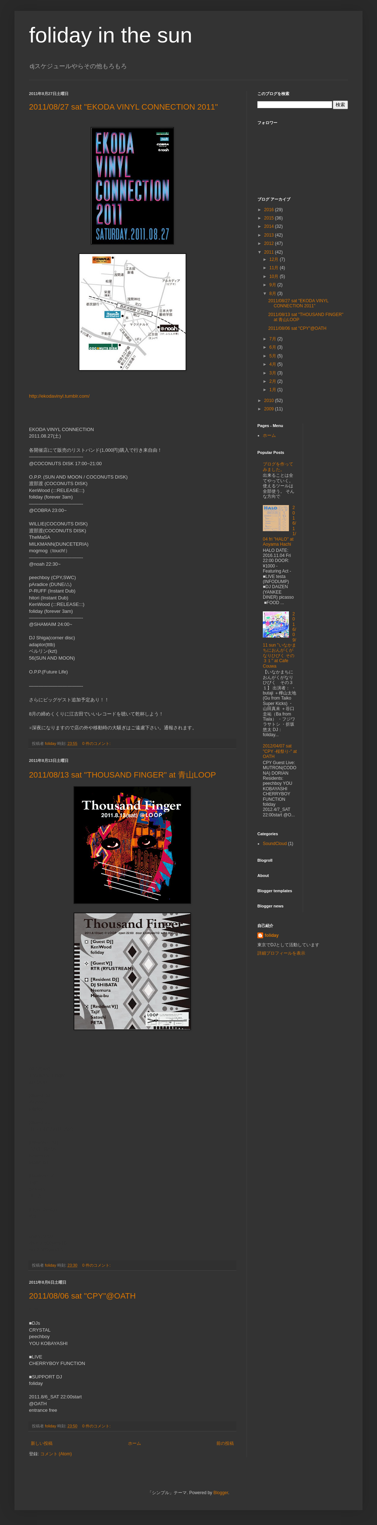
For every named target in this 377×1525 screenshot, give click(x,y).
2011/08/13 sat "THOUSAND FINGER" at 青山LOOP (122, 774)
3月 (273, 373)
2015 (269, 218)
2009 (269, 408)
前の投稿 (225, 1443)
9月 (273, 284)
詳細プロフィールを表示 (281, 953)
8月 (273, 293)
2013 (269, 235)
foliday (272, 935)
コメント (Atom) (56, 1453)
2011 (269, 252)
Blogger (221, 1492)
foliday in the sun (110, 35)
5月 (273, 355)
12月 (274, 259)
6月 (273, 347)
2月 (273, 381)
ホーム (134, 1443)
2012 (269, 243)
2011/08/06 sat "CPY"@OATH (82, 1295)
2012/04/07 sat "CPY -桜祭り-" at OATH (280, 751)
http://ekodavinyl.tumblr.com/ (59, 396)
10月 (274, 276)
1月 (273, 389)
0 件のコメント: (97, 743)
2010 (269, 400)
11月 (274, 267)
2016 (269, 209)
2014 (269, 226)
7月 (273, 338)
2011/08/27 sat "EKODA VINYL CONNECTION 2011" (123, 106)
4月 (273, 364)
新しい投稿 (42, 1443)
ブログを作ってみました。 (278, 467)
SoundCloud (275, 843)
